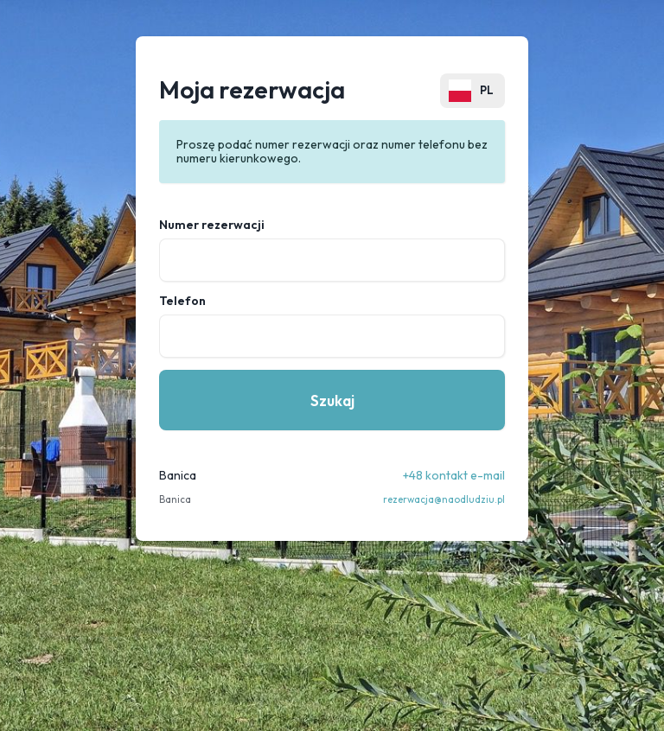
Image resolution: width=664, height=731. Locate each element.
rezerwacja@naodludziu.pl (444, 499)
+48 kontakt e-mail (454, 475)
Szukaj (332, 400)
